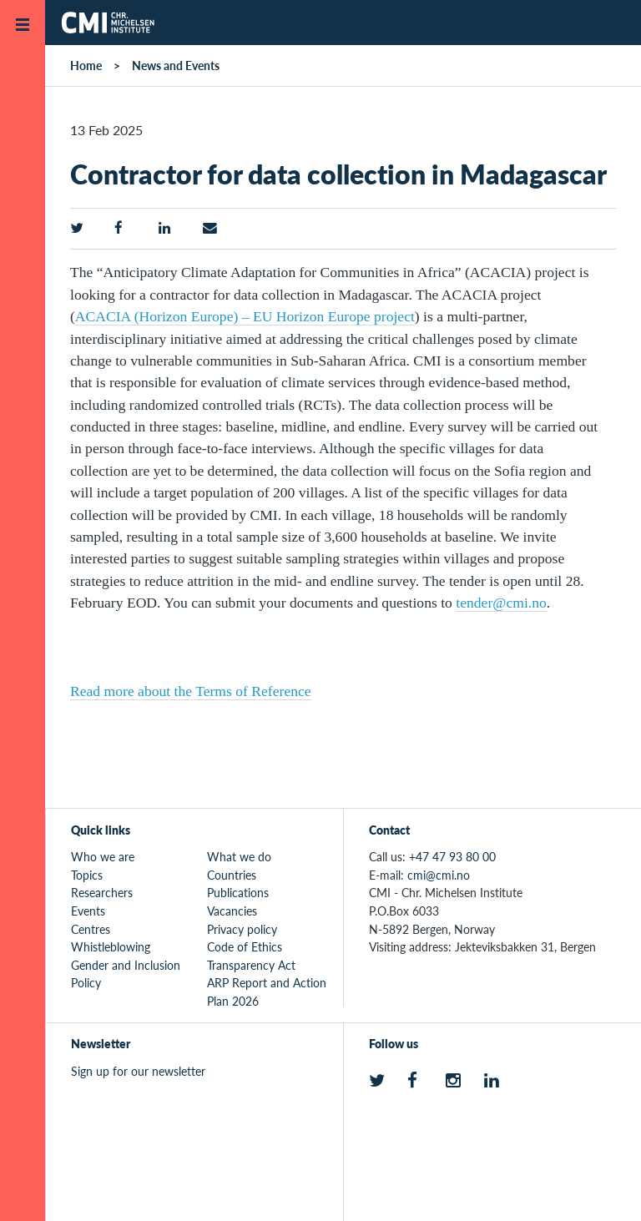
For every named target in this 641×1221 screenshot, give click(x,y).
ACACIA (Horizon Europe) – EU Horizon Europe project (245, 316)
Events (88, 910)
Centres (90, 929)
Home (86, 65)
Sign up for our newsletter (138, 1070)
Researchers (102, 892)
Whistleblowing (110, 946)
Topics (87, 874)
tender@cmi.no (501, 602)
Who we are (102, 856)
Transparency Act (251, 964)
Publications (238, 892)
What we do (239, 856)
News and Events (176, 65)
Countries (231, 874)
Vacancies (232, 910)
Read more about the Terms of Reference (190, 691)
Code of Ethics (244, 946)
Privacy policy (242, 929)
